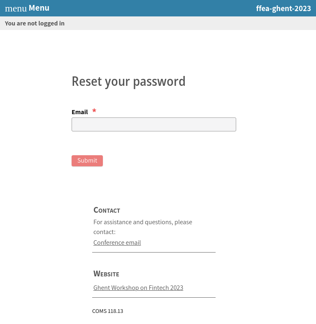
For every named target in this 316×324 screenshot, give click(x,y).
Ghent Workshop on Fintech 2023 (138, 287)
